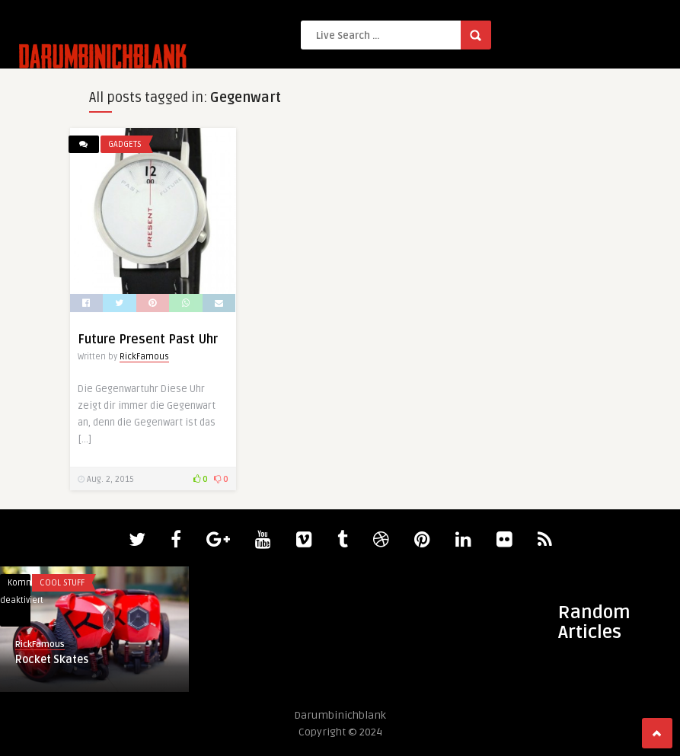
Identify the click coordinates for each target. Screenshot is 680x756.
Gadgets (125, 144)
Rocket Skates (51, 659)
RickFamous (144, 357)
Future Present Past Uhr (148, 339)
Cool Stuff (62, 583)
